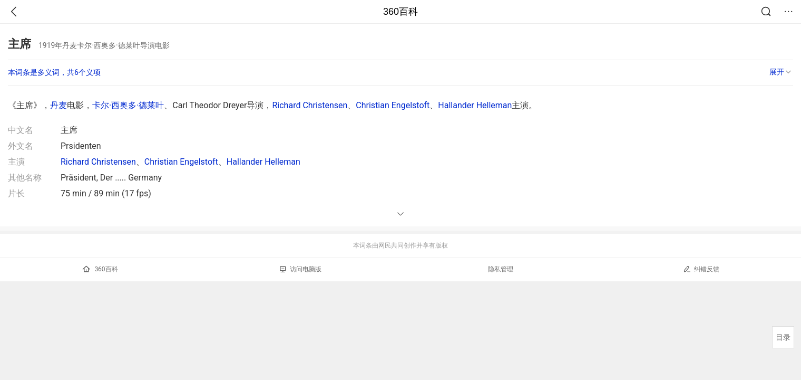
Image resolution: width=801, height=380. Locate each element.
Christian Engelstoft (392, 105)
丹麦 (58, 105)
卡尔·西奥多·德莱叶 (128, 105)
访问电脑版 (300, 269)
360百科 (400, 11)
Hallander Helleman (475, 105)
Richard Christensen (309, 105)
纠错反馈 (701, 269)
